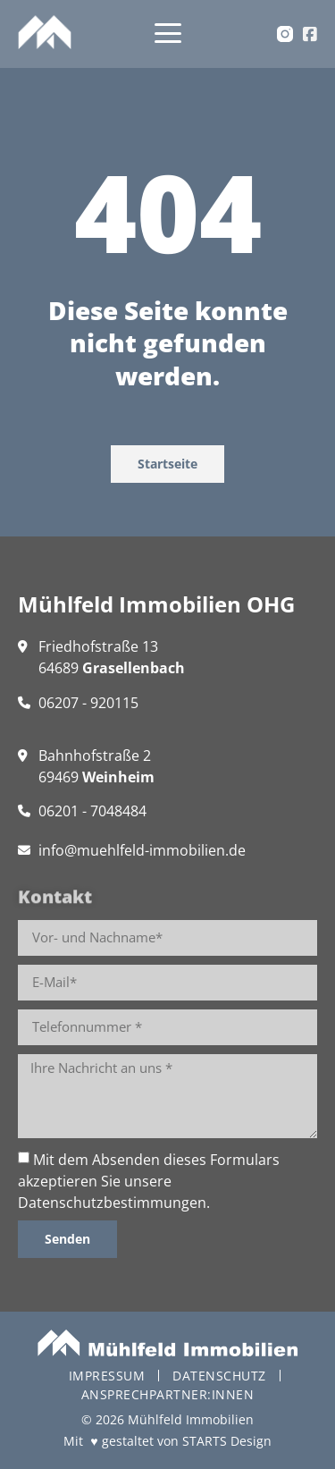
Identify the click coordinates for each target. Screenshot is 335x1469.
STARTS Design (227, 1440)
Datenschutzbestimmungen (112, 1202)
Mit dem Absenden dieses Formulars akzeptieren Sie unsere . (149, 1181)
